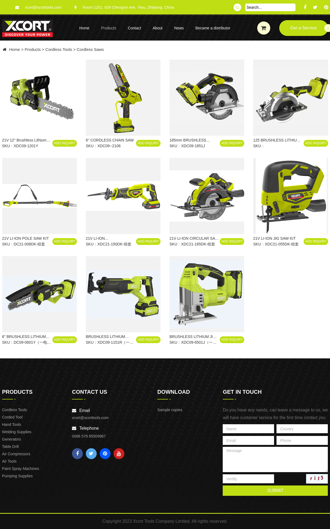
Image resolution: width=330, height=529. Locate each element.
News (179, 28)
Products (108, 28)
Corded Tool (12, 417)
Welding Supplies (17, 432)
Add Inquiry (64, 143)
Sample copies (169, 410)
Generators (11, 439)
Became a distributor (213, 28)
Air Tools (9, 461)
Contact (134, 28)
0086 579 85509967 (89, 436)
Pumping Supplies (17, 476)
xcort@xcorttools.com (43, 7)
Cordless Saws (90, 49)
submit (275, 490)
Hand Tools (11, 424)
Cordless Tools (58, 49)
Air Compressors (16, 454)
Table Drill (10, 446)
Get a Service (309, 28)
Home (84, 28)
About (158, 28)
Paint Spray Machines (20, 468)
